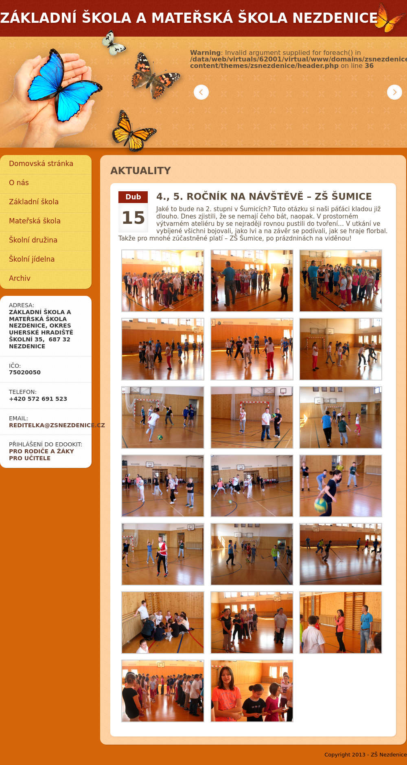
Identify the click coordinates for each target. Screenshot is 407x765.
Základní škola (34, 202)
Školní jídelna (32, 259)
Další (394, 92)
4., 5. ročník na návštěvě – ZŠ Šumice (264, 196)
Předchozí (201, 92)
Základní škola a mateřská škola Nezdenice (189, 18)
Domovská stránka (41, 164)
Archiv (20, 278)
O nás (19, 183)
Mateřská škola (35, 221)
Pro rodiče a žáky (41, 451)
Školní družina (33, 240)
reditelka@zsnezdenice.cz (57, 425)
